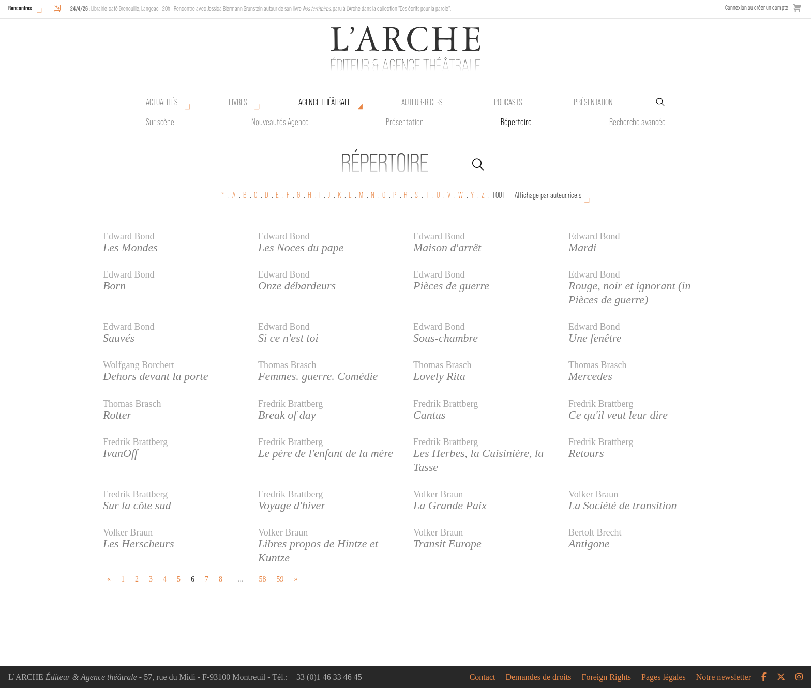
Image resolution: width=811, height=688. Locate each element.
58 (262, 579)
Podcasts (508, 102)
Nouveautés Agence (280, 122)
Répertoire (516, 122)
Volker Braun (438, 494)
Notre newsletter (723, 677)
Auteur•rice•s (422, 102)
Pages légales (663, 677)
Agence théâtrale (324, 102)
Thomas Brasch (287, 365)
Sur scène (160, 122)
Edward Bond (128, 236)
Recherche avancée (637, 122)
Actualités (162, 102)
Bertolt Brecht (594, 532)
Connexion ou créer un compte (756, 7)
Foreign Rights (607, 677)
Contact (482, 677)
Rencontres (20, 8)
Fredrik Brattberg (290, 404)
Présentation (405, 122)
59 (280, 579)
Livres (238, 102)
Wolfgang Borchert (138, 365)
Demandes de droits (538, 677)
